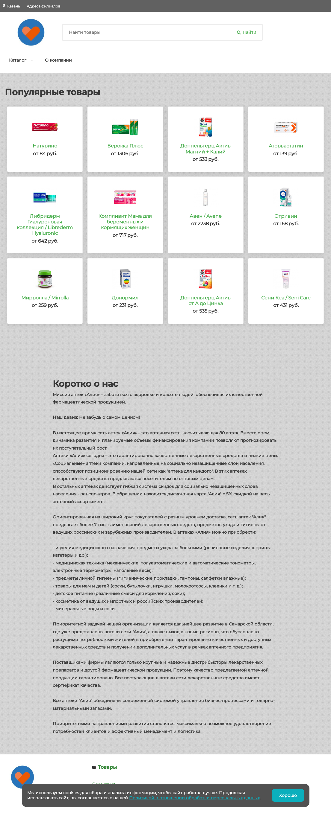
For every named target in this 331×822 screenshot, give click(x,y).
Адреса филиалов (43, 6)
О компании (58, 60)
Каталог (17, 60)
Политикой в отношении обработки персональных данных (194, 797)
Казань (13, 6)
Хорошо (288, 795)
